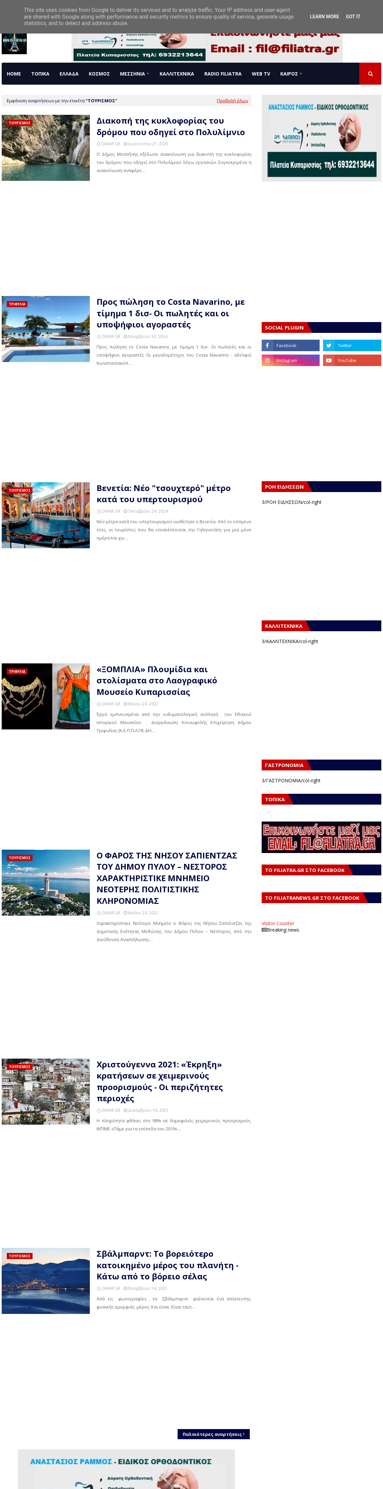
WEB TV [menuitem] (261, 73)
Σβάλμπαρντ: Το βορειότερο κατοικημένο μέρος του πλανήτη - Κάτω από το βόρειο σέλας (168, 1265)
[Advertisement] (126, 238)
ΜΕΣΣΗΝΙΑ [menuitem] (132, 73)
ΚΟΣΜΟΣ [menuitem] (99, 73)
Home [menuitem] (14, 73)
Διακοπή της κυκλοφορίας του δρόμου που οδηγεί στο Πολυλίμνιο (171, 126)
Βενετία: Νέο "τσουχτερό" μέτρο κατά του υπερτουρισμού (164, 493)
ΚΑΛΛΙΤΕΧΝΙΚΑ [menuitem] (177, 73)
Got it (353, 16)
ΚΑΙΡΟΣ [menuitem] (289, 73)
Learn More (324, 16)
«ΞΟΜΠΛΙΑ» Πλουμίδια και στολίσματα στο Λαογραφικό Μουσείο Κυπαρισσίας (157, 680)
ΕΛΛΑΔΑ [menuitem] (69, 73)
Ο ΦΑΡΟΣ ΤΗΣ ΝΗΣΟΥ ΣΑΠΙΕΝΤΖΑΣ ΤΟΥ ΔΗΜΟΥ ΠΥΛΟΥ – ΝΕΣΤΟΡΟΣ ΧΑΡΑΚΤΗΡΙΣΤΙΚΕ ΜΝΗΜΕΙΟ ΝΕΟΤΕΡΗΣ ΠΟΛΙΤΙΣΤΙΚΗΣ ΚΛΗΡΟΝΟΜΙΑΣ (167, 878)
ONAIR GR (110, 144)
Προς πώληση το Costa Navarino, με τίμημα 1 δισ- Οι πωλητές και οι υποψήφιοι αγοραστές (171, 313)
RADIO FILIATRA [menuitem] (223, 73)
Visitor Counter (278, 923)
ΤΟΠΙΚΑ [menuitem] (40, 73)
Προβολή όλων (232, 101)
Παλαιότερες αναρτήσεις (212, 1434)
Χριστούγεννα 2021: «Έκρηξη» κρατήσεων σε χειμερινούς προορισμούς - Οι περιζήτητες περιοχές (160, 1081)
